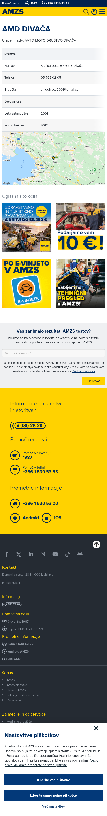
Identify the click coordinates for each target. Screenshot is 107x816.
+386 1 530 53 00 (21, 644)
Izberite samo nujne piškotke (53, 795)
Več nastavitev (53, 806)
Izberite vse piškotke (53, 780)
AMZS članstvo (17, 685)
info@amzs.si (11, 582)
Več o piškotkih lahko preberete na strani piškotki (51, 762)
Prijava (94, 381)
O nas (7, 673)
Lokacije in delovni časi (23, 695)
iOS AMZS (15, 659)
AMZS (11, 680)
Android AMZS (18, 651)
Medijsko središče (19, 721)
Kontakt (9, 567)
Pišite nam (14, 700)
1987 (25, 622)
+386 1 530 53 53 (30, 629)
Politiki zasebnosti (83, 371)
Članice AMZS (16, 690)
